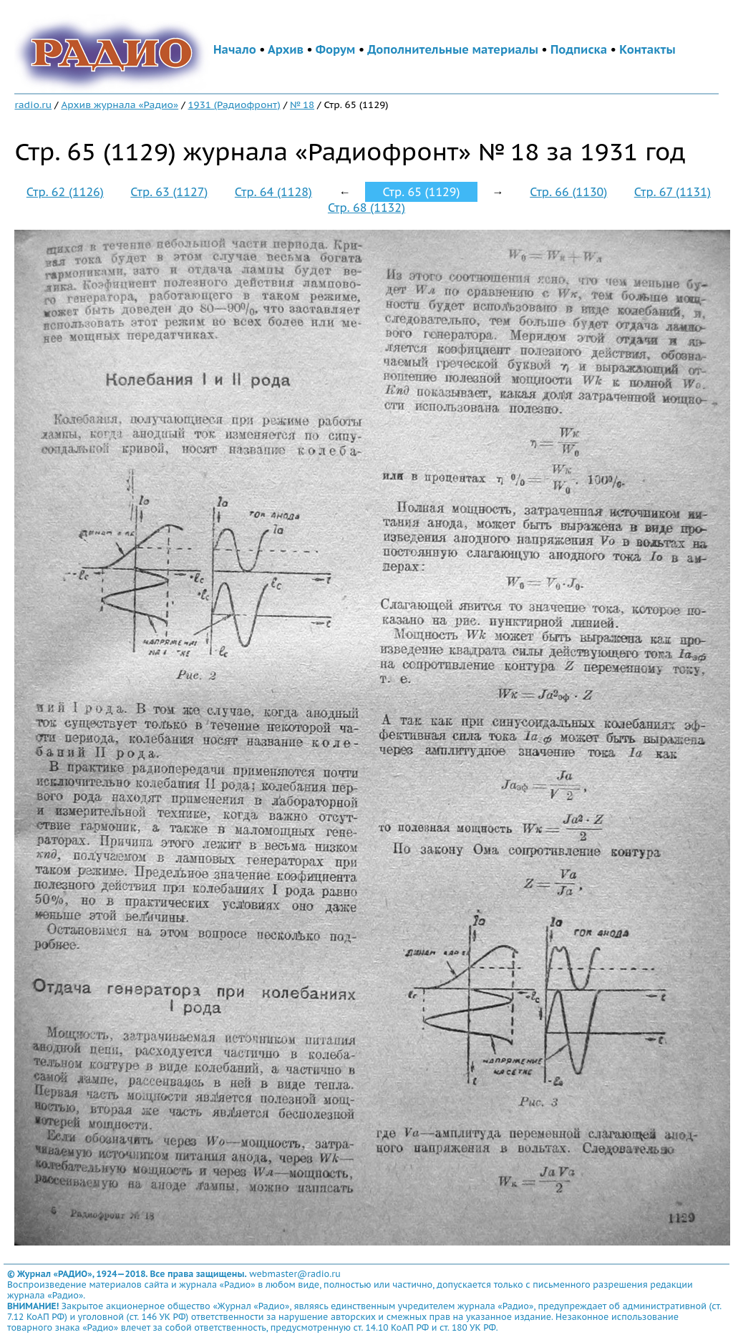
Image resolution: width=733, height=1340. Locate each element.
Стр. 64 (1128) (273, 192)
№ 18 (302, 104)
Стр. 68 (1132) (366, 207)
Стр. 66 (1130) (568, 192)
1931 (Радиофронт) (234, 104)
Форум (336, 49)
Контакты (647, 49)
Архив (286, 49)
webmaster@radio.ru (295, 1273)
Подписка (578, 49)
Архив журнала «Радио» (119, 104)
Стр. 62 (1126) (65, 192)
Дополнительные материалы (452, 49)
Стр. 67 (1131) (672, 192)
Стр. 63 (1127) (169, 192)
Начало (234, 49)
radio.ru (33, 104)
